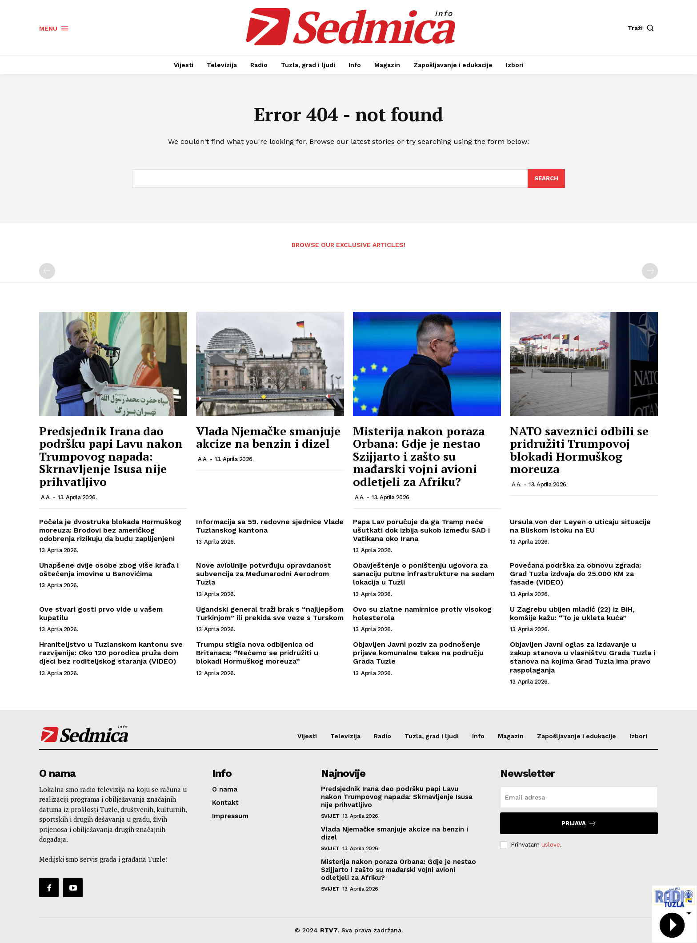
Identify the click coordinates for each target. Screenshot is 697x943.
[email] (579, 797)
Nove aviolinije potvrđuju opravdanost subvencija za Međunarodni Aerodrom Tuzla (263, 573)
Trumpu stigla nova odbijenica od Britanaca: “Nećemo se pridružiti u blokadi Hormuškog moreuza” (257, 652)
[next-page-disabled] (650, 271)
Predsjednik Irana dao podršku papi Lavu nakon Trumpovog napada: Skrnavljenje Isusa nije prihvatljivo (111, 456)
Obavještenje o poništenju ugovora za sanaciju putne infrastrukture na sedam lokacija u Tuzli (423, 573)
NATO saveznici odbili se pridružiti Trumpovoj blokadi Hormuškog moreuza (579, 450)
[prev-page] (47, 271)
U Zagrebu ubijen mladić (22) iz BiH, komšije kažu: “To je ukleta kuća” (572, 613)
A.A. (46, 497)
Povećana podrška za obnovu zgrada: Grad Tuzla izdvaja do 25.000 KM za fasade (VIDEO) (575, 573)
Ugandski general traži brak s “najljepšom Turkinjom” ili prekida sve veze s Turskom (270, 613)
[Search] (546, 178)
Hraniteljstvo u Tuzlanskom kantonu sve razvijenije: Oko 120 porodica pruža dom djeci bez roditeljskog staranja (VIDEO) (111, 652)
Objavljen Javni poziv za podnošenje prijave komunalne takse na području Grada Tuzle (418, 652)
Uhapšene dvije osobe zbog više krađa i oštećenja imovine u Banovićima (109, 569)
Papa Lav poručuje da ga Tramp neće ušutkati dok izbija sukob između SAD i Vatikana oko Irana (421, 530)
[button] (643, 28)
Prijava (579, 823)
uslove (550, 844)
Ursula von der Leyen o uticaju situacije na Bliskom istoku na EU (580, 525)
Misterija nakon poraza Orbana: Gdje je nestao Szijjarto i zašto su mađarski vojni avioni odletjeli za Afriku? (419, 456)
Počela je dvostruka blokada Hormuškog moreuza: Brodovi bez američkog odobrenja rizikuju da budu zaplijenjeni (110, 530)
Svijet (330, 816)
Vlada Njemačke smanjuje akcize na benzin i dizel (268, 437)
